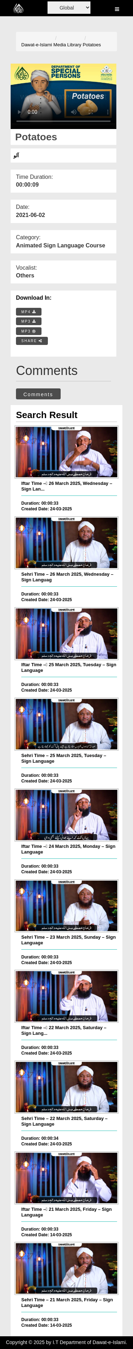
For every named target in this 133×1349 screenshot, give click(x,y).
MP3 (28, 321)
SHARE (32, 341)
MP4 (28, 312)
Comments (38, 394)
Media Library (68, 44)
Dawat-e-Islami (36, 44)
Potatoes (92, 44)
